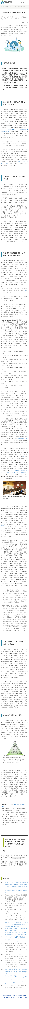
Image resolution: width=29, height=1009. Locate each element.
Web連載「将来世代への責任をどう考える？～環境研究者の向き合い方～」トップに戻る (15, 996)
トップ (2, 6)
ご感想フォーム (16, 858)
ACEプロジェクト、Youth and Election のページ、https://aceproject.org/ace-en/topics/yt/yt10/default (16, 924)
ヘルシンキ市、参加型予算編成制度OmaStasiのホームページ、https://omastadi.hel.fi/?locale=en (15, 939)
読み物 (6, 6)
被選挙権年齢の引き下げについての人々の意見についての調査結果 (14, 471)
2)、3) (24, 291)
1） (18, 724)
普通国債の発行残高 (21, 439)
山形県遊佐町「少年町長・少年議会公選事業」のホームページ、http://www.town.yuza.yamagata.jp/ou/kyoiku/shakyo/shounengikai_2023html (16, 931)
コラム (11, 6)
